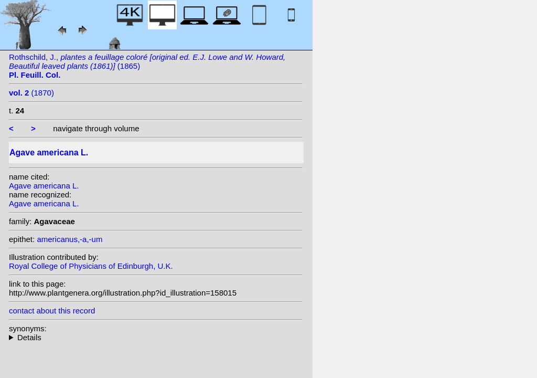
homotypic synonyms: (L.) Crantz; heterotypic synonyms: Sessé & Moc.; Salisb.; (156, 337)
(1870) (31, 92)
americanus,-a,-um (69, 239)
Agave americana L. (44, 185)
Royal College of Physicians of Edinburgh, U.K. (91, 265)
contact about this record (52, 310)
